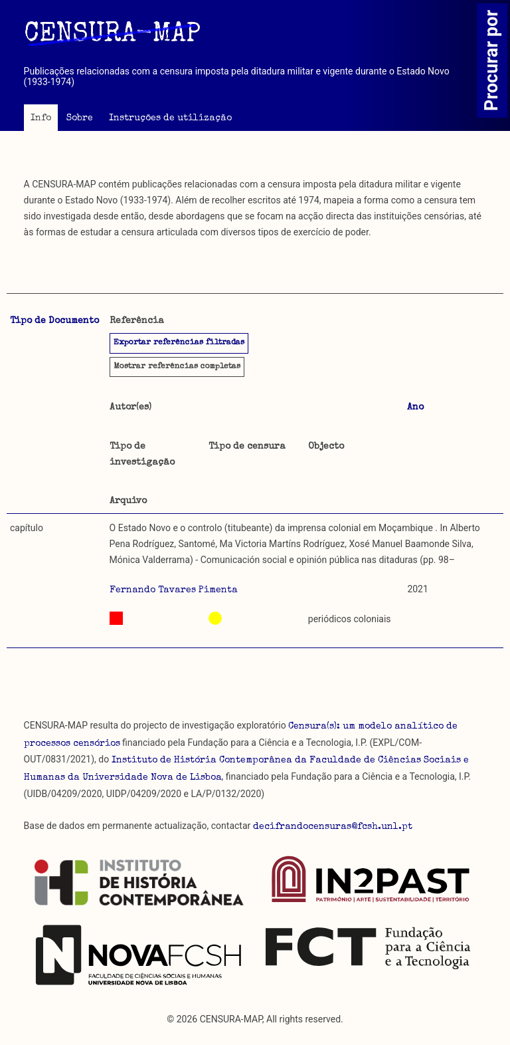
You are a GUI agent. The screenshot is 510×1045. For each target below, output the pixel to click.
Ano (415, 407)
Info (41, 118)
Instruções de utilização (170, 118)
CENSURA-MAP (112, 35)
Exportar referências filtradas (179, 343)
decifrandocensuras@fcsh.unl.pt (332, 827)
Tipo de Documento (54, 321)
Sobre (79, 118)
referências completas (177, 367)
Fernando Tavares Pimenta (174, 590)
